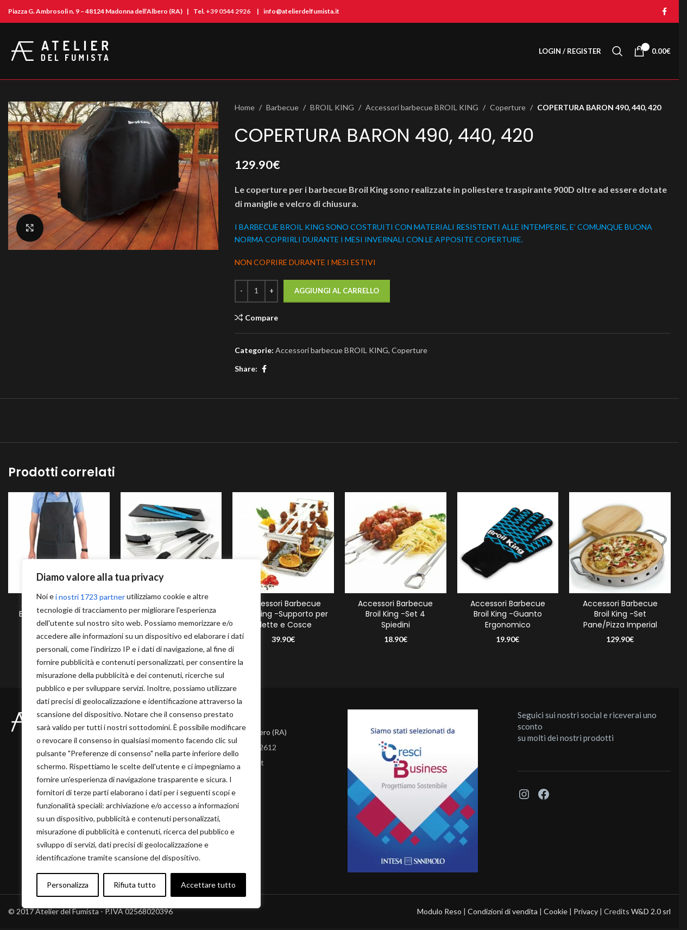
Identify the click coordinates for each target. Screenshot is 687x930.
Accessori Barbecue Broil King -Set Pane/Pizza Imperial (620, 614)
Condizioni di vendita (503, 911)
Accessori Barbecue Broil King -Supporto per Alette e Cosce (283, 614)
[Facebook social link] (664, 11)
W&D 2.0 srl (651, 911)
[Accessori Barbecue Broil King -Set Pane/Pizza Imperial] (620, 543)
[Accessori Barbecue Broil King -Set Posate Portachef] (171, 543)
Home (245, 107)
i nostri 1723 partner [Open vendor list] (90, 596)
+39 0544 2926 (228, 11)
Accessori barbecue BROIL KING (421, 107)
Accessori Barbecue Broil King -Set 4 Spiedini (395, 614)
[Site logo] (60, 50)
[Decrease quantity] (241, 291)
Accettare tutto (208, 884)
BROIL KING (332, 107)
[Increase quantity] (271, 291)
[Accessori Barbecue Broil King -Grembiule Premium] (59, 543)
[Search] (617, 51)
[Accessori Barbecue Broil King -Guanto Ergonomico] (508, 543)
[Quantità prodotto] (256, 291)
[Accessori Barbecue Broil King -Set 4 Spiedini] (395, 543)
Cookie (556, 911)
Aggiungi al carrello (336, 290)
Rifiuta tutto (135, 884)
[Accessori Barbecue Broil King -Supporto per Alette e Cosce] (283, 543)
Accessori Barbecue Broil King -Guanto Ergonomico (507, 614)
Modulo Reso (439, 911)
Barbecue (282, 107)
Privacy (585, 911)
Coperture (508, 107)
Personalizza (68, 884)
